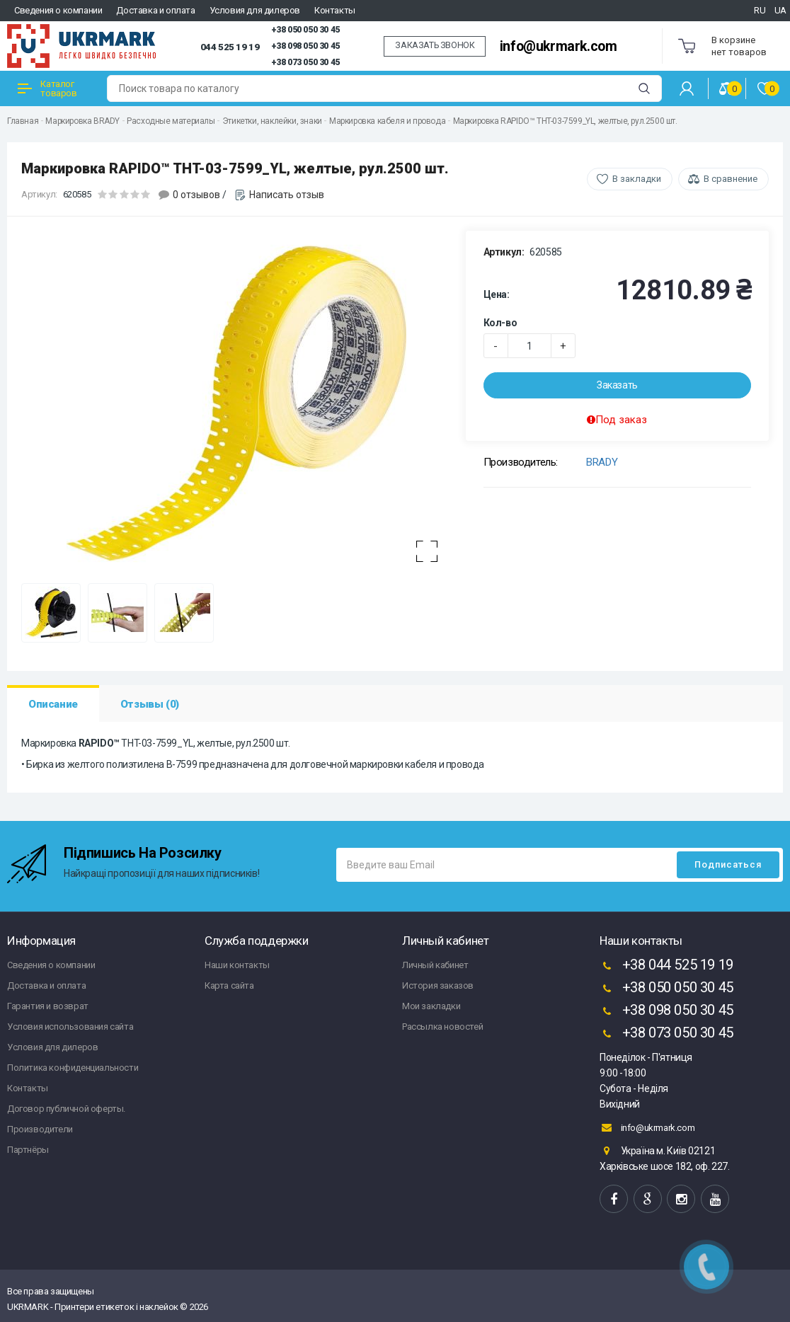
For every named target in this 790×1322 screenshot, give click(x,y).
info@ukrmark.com (558, 46)
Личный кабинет (435, 965)
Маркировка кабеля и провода (387, 121)
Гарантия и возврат (47, 1006)
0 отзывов (196, 194)
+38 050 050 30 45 (305, 30)
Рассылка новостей (442, 1026)
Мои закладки (431, 1006)
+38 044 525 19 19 (666, 966)
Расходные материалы (170, 121)
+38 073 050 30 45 (305, 62)
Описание (53, 704)
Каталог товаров (47, 88)
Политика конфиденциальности (72, 1067)
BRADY (601, 462)
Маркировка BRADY (82, 121)
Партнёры (28, 1149)
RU (759, 10)
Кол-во (500, 322)
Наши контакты (237, 965)
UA (780, 10)
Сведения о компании (58, 10)
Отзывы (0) (149, 704)
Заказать (617, 385)
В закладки (636, 178)
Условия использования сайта (70, 1026)
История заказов (438, 985)
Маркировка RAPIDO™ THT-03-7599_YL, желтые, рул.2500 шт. (565, 121)
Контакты (334, 10)
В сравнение (730, 178)
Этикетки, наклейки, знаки (272, 121)
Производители (40, 1129)
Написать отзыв (286, 194)
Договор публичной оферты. (66, 1108)
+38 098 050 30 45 (305, 46)
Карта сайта (229, 985)
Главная (22, 121)
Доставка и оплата (155, 10)
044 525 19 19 (230, 46)
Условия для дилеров (255, 10)
